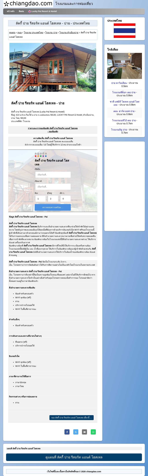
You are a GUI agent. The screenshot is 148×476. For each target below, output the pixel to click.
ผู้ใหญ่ (49, 193)
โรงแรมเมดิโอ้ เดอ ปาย (124, 120)
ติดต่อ (21, 11)
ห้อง (36, 193)
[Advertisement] (124, 186)
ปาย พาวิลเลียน (119, 83)
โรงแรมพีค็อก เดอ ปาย (123, 92)
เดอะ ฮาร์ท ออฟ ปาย (123, 111)
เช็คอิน (37, 169)
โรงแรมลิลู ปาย (119, 129)
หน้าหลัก (10, 11)
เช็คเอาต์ (38, 181)
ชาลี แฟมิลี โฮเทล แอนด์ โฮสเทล (124, 103)
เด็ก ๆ (62, 193)
